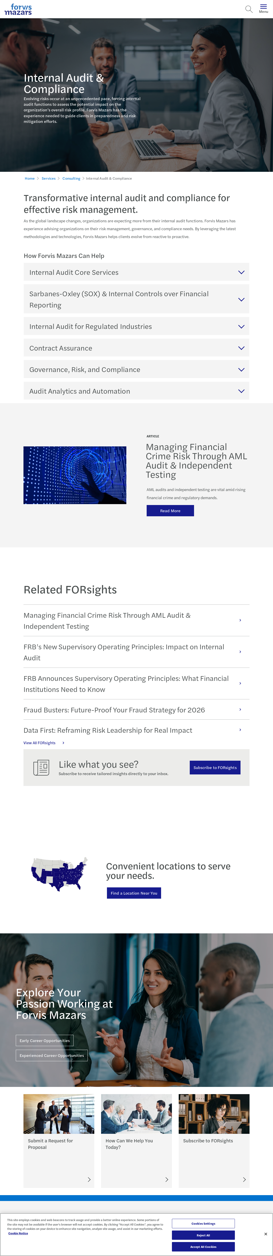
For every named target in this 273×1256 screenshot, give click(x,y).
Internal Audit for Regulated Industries (90, 326)
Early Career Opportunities (45, 1040)
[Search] (249, 9)
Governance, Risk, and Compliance (84, 369)
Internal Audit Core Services (73, 272)
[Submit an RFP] (68, 1179)
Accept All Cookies (203, 1247)
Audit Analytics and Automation (79, 391)
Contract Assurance (60, 347)
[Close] (266, 1234)
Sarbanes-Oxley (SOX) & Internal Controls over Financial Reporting (119, 299)
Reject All (203, 1235)
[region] (136, 1234)
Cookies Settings (203, 1223)
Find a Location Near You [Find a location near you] (134, 893)
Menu (263, 9)
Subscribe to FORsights (215, 767)
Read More (170, 510)
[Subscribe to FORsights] (228, 1179)
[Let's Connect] (147, 1179)
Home (30, 178)
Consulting (71, 178)
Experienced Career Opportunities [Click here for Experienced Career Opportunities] (52, 1055)
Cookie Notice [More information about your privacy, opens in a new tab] (18, 1233)
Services (49, 178)
